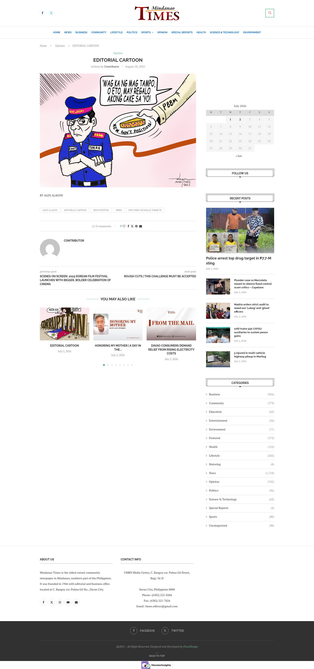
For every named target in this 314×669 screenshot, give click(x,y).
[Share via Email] (140, 226)
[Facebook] (42, 13)
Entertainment (241, 421)
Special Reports (182, 32)
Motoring (241, 464)
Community (98, 32)
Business (81, 32)
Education (241, 412)
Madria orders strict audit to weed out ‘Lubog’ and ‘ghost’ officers (252, 308)
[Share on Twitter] (132, 226)
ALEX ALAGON (49, 210)
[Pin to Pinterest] (136, 226)
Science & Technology (224, 32)
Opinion (162, 32)
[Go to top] (157, 656)
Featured (241, 438)
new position (101, 210)
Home (56, 32)
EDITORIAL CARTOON (75, 210)
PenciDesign (190, 646)
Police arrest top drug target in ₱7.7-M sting (238, 260)
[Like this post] (124, 226)
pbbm (119, 210)
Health (201, 32)
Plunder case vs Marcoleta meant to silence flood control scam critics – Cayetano (253, 284)
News (67, 32)
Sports (146, 32)
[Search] (269, 13)
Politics (132, 32)
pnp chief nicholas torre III (145, 210)
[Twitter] (51, 13)
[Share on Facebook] (128, 226)
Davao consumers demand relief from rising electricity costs (171, 349)
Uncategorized (241, 526)
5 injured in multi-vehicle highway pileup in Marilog (250, 354)
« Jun (239, 156)
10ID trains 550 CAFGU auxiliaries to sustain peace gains (251, 332)
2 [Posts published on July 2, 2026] (240, 119)
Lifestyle (116, 32)
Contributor (111, 67)
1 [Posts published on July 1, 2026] (230, 119)
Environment (252, 32)
